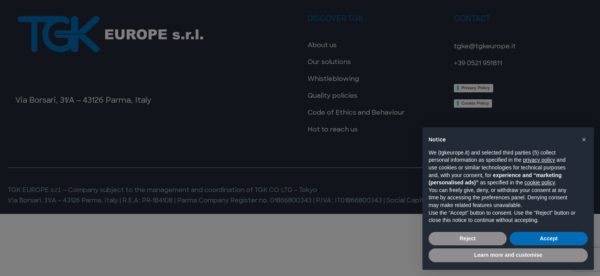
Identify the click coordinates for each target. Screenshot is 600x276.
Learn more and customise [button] (508, 255)
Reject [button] (468, 238)
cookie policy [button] (540, 182)
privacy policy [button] (539, 160)
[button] (584, 139)
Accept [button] (549, 238)
